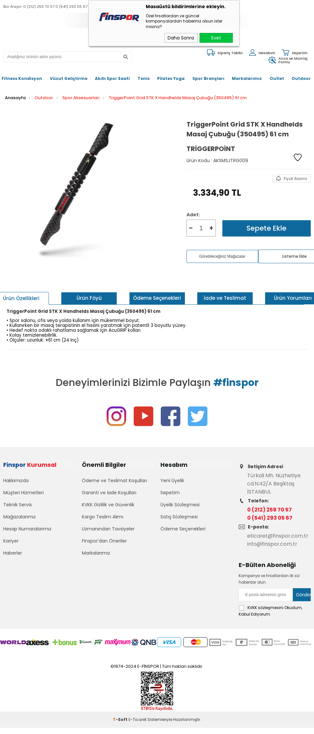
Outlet (277, 78)
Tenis (144, 78)
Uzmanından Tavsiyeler (108, 529)
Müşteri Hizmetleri (23, 493)
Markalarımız (247, 78)
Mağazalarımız (19, 517)
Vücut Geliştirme (68, 78)
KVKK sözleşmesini (265, 607)
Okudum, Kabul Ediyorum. (270, 610)
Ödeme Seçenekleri (182, 529)
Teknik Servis (17, 505)
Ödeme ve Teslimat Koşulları (114, 481)
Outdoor (301, 78)
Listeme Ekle (294, 256)
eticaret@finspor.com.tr (278, 535)
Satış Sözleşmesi (179, 517)
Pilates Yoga (171, 78)
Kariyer (11, 541)
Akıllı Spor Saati (112, 78)
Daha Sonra (181, 38)
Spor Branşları (208, 78)
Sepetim (170, 493)
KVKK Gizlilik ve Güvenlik (108, 505)
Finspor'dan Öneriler (104, 541)
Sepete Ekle (266, 228)
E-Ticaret (137, 719)
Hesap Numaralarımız (27, 529)
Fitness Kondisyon (22, 78)
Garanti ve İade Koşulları (109, 493)
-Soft (120, 719)
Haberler (12, 553)
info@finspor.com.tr (272, 543)
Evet (216, 38)
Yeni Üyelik (172, 481)
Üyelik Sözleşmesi (180, 505)
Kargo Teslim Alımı (102, 517)
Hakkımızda (16, 481)
